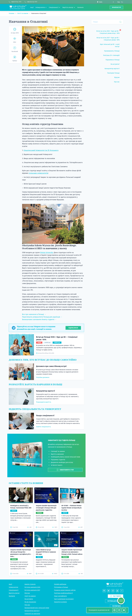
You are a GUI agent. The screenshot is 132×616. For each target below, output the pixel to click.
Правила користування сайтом (65, 554)
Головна (12, 13)
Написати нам (116, 575)
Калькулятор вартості (45, 391)
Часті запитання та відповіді (64, 563)
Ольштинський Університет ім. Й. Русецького (41, 150)
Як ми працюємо (30, 566)
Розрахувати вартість (43, 402)
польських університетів (38, 173)
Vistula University (46, 253)
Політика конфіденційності (63, 557)
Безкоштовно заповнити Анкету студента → (39, 319)
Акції (10, 548)
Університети (13, 551)
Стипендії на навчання (32, 578)
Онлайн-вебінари (60, 548)
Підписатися (73, 328)
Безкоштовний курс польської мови (37, 572)
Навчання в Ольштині (38, 13)
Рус (122, 2)
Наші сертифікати (60, 560)
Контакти (12, 560)
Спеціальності (13, 554)
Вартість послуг (14, 557)
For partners (116, 570)
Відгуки (27, 557)
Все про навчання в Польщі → (34, 314)
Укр (118, 2)
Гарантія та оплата (60, 566)
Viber (114, 599)
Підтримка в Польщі (61, 551)
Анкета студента (30, 548)
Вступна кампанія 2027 (32, 554)
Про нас (27, 569)
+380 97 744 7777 (118, 594)
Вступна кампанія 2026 (32, 551)
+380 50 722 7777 (118, 596)
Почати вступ (116, 7)
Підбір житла (29, 581)
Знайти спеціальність (43, 427)
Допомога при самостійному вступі (51, 366)
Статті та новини (23, 13)
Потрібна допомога (42, 377)
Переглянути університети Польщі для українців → (42, 317)
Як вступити (29, 563)
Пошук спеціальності (45, 415)
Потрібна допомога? (114, 565)
